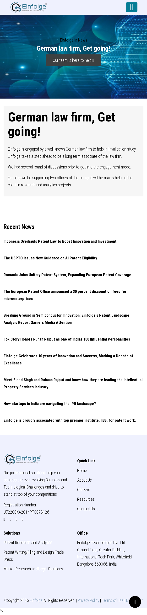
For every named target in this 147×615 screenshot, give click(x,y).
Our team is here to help (73, 60)
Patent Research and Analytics (28, 542)
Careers (83, 489)
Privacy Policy (88, 600)
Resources (86, 499)
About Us (84, 480)
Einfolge (36, 600)
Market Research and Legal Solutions (33, 569)
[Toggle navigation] (131, 7)
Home (82, 470)
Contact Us (86, 508)
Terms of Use (113, 600)
